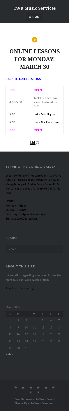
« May (9, 354)
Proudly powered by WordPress (34, 399)
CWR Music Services (34, 8)
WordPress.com (44, 403)
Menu (36, 16)
